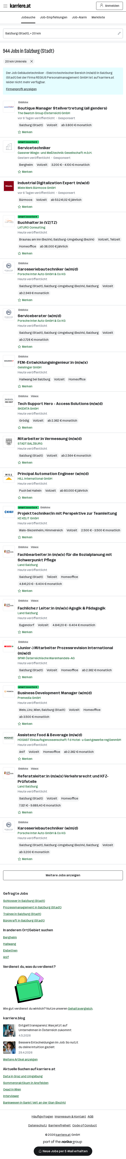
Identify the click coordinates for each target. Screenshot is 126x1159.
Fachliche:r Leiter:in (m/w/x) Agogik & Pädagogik (61, 608)
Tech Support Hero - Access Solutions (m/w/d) (60, 403)
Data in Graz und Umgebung (23, 1076)
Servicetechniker (34, 148)
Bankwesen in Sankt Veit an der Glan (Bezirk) (34, 1102)
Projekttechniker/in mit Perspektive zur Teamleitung (67, 513)
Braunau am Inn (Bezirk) (35, 239)
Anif (22, 752)
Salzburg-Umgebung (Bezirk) (73, 239)
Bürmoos (25, 200)
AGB (90, 1116)
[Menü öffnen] (5, 5)
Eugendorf (26, 625)
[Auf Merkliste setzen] (25, 132)
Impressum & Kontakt (70, 1116)
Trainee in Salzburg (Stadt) (22, 914)
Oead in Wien (12, 1089)
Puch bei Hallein (30, 490)
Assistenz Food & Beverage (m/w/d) (50, 735)
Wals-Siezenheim (31, 530)
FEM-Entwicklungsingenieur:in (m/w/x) (53, 362)
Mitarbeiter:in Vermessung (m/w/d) (50, 438)
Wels (22, 710)
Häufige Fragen (42, 1116)
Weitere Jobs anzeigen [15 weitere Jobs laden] (63, 875)
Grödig (24, 420)
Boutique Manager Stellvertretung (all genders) (62, 108)
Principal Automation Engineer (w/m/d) (53, 473)
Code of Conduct (84, 1125)
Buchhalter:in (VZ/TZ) (37, 222)
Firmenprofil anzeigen (21, 89)
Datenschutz (37, 1125)
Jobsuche (28, 17)
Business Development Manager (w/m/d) (55, 693)
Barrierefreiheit (59, 1125)
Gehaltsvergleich (80, 1008)
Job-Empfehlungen (53, 17)
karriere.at (46, 1069)
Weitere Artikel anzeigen (20, 1059)
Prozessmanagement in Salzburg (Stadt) (32, 907)
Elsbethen (10, 950)
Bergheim (26, 165)
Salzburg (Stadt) (39, 51)
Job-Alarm (79, 17)
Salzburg (92, 286)
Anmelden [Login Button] (109, 5)
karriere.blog (14, 1018)
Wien (37, 710)
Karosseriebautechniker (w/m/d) (48, 269)
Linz (30, 710)
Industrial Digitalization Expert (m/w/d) (53, 183)
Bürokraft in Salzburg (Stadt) (24, 920)
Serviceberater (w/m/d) (39, 315)
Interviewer (11, 1096)
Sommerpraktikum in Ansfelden (25, 1083)
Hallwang (9, 944)
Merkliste (98, 17)
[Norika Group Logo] (62, 1142)
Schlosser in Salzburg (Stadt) (24, 901)
